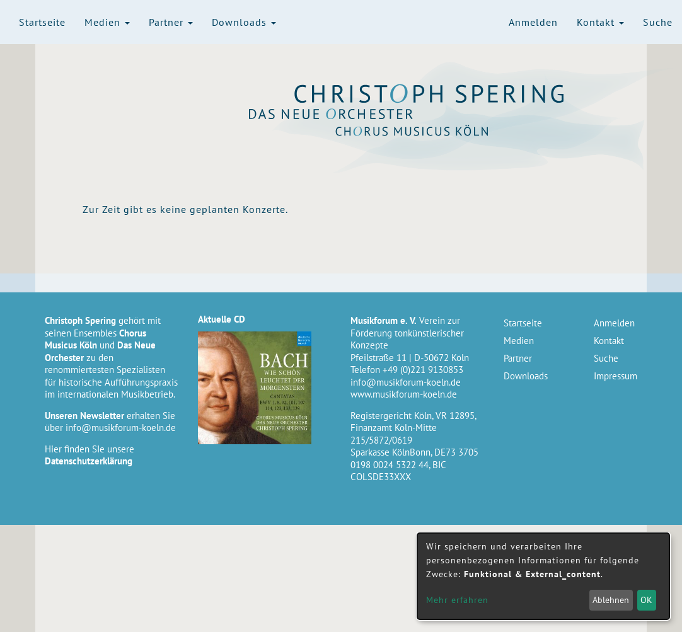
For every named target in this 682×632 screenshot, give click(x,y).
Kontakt (600, 22)
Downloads (244, 22)
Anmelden (533, 22)
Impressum (615, 376)
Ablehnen (610, 600)
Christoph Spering (430, 93)
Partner (171, 22)
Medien (107, 22)
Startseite (42, 22)
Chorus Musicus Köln (430, 130)
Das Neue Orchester (430, 114)
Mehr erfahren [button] (457, 600)
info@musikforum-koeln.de (121, 428)
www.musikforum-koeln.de (403, 394)
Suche (658, 22)
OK (646, 600)
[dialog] (543, 576)
